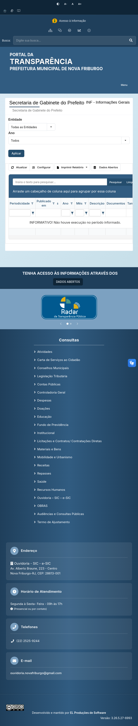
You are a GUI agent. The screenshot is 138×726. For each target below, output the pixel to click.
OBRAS (42, 506)
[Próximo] (77, 323)
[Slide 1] (67, 324)
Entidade (15, 119)
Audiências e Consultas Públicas (60, 514)
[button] (51, 127)
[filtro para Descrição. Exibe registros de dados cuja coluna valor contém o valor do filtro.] (95, 212)
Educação (44, 417)
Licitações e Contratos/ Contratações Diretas (69, 441)
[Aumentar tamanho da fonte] (79, 4)
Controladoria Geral (51, 392)
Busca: (6, 40)
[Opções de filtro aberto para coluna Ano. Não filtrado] (72, 203)
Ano (11, 133)
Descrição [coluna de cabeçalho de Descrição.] (97, 203)
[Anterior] (60, 323)
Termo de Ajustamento (53, 522)
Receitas (43, 465)
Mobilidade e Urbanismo (54, 457)
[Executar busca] (131, 40)
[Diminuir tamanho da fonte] (66, 4)
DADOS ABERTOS (68, 281)
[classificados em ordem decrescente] (58, 203)
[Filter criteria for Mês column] (86, 212)
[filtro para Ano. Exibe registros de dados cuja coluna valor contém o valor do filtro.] (65, 212)
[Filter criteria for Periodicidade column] (33, 212)
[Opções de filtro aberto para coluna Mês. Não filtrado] (85, 203)
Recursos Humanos (51, 489)
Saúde (41, 481)
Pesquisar (115, 182)
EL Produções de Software (88, 712)
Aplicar (16, 153)
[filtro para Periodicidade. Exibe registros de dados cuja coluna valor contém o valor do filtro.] (20, 212)
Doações (43, 408)
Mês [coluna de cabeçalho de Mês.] (79, 203)
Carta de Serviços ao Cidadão (58, 360)
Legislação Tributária (52, 376)
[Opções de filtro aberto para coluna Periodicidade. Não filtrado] (32, 203)
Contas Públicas (48, 384)
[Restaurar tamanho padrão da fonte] (72, 4)
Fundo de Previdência (52, 424)
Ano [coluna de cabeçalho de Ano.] (65, 203)
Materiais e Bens (49, 449)
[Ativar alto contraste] (59, 4)
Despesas (44, 400)
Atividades (44, 352)
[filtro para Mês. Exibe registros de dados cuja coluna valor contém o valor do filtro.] (79, 212)
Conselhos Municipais (53, 368)
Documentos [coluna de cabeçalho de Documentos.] (116, 203)
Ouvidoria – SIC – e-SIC (54, 498)
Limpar (130, 182)
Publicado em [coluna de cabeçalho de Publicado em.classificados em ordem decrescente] (44, 203)
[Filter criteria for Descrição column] (103, 212)
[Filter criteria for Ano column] (72, 212)
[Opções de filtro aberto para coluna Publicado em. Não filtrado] (54, 203)
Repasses (44, 473)
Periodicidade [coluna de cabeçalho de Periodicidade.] (20, 203)
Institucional (46, 433)
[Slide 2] (71, 323)
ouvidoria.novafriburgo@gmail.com (36, 673)
